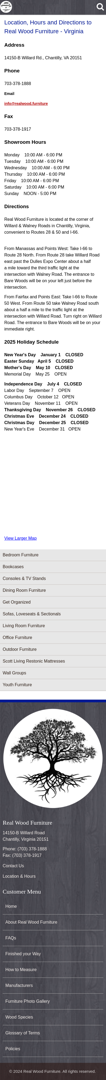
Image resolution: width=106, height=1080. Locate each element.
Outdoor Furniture (19, 649)
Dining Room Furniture (24, 590)
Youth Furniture (17, 684)
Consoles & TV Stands (24, 578)
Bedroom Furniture (20, 555)
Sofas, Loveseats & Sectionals (32, 614)
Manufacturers (19, 985)
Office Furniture (17, 637)
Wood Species (19, 1017)
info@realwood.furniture (26, 103)
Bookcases (13, 566)
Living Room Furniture (24, 625)
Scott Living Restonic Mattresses (34, 661)
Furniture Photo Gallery (27, 1001)
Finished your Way (23, 954)
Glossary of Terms (22, 1033)
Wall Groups (14, 673)
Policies (12, 1048)
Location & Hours (19, 876)
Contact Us (13, 866)
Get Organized (17, 602)
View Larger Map (20, 538)
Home (11, 906)
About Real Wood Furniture (31, 922)
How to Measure (21, 969)
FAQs (10, 938)
